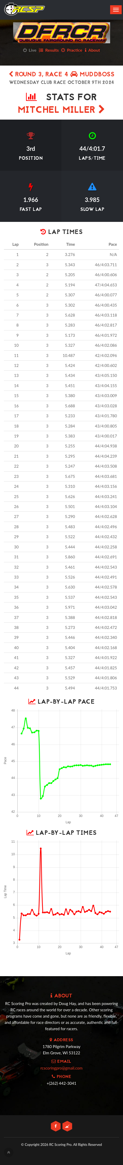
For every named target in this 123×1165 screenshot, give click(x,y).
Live (30, 49)
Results (49, 49)
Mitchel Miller (61, 110)
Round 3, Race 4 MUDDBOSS (61, 75)
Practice (71, 49)
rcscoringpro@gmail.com (61, 1068)
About (92, 49)
